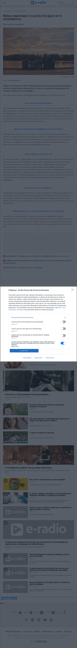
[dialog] (38, 324)
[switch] (63, 321)
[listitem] (38, 317)
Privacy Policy (49, 358)
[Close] (73, 290)
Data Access (38, 358)
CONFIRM (24, 350)
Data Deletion (27, 358)
